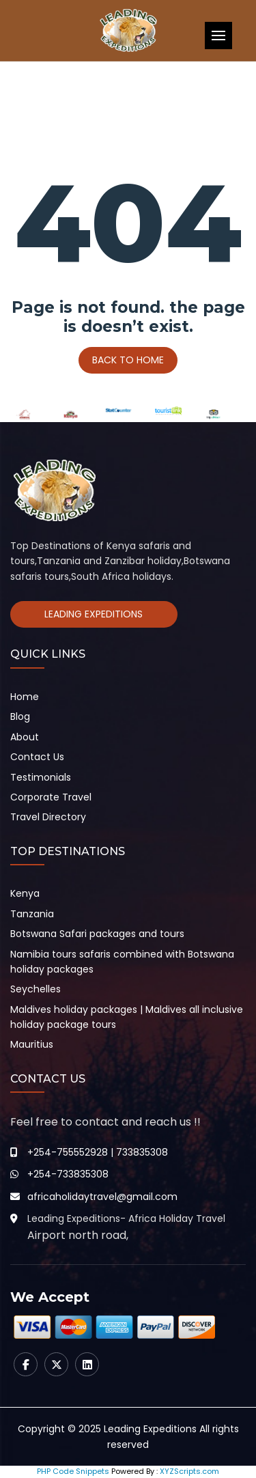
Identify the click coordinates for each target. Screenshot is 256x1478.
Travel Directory (48, 817)
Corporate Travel (50, 797)
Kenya (25, 893)
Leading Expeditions (93, 614)
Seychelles (35, 989)
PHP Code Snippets (73, 1471)
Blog (20, 716)
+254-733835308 (68, 1174)
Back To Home (128, 360)
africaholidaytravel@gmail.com (102, 1196)
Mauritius (31, 1044)
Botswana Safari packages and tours (97, 933)
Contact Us (37, 757)
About (24, 737)
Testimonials (40, 777)
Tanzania (32, 914)
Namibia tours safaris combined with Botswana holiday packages (122, 961)
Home (24, 696)
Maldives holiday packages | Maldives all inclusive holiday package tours (126, 1017)
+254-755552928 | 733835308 (97, 1152)
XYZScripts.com (189, 1471)
